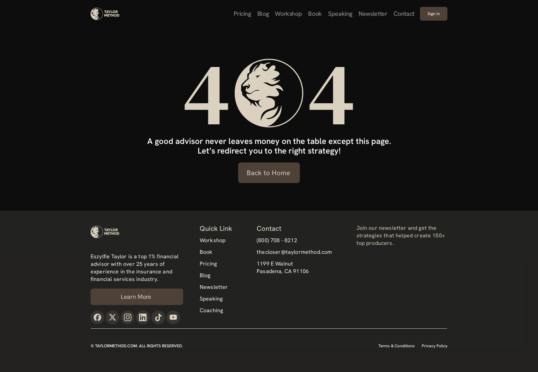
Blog (263, 14)
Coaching (211, 310)
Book (315, 14)
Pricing (242, 14)
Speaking (340, 14)
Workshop (288, 14)
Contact (404, 14)
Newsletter (373, 14)
